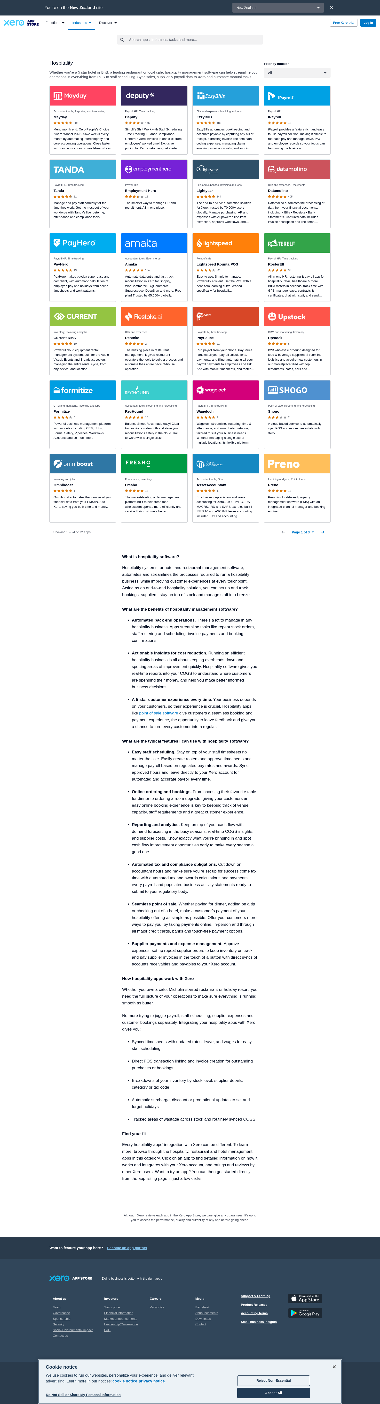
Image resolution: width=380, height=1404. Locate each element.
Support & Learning (255, 1296)
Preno (273, 485)
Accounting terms (254, 1313)
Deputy (131, 117)
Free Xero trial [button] (343, 22)
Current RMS (65, 338)
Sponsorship (61, 1319)
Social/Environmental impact (73, 1330)
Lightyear (205, 191)
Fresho (131, 485)
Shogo (273, 411)
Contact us (60, 1335)
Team (57, 1307)
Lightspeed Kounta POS (217, 264)
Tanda (59, 191)
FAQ (107, 1330)
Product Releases (254, 1304)
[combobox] (196, 39)
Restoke (132, 338)
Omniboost (63, 485)
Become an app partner (127, 1248)
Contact (200, 1324)
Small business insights (259, 1322)
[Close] (331, 8)
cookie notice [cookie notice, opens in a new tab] (124, 1381)
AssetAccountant (211, 485)
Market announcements (120, 1319)
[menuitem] (55, 22)
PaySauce (205, 338)
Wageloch (205, 411)
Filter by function (276, 64)
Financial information (118, 1313)
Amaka (131, 264)
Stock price (112, 1307)
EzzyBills (204, 117)
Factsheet (202, 1307)
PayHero (61, 264)
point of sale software (158, 713)
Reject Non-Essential (273, 1380)
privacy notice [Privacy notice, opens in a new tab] (152, 1381)
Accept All (273, 1393)
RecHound (134, 411)
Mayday (60, 117)
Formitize (62, 411)
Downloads (203, 1319)
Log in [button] (368, 22)
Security (58, 1324)
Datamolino (278, 191)
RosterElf (276, 264)
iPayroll (274, 117)
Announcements (206, 1313)
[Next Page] (323, 532)
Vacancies (157, 1307)
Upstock (275, 338)
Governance (61, 1313)
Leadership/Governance (121, 1324)
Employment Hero (140, 191)
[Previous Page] (283, 532)
